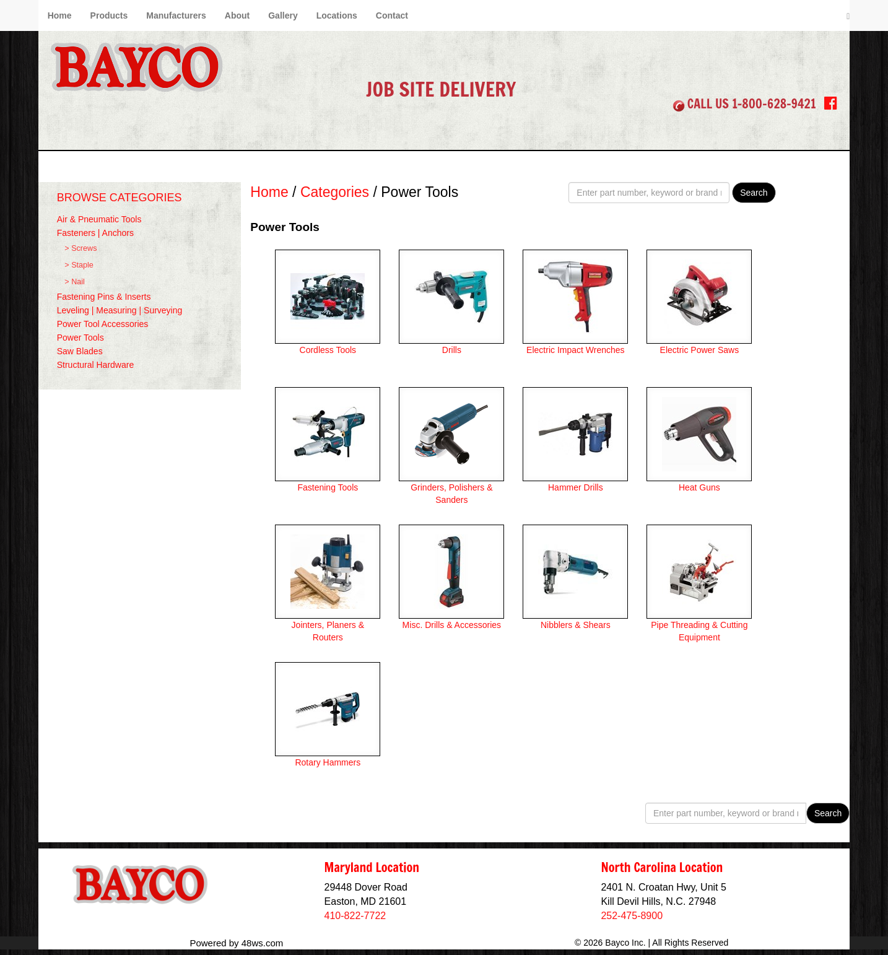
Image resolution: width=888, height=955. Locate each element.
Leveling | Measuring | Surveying (120, 310)
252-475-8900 (632, 915)
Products (109, 15)
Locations (336, 15)
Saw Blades (80, 351)
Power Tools (80, 337)
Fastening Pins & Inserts (104, 297)
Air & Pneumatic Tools (99, 219)
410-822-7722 (355, 915)
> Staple (79, 265)
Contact (392, 15)
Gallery (282, 15)
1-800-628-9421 (774, 104)
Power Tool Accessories (103, 324)
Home (60, 15)
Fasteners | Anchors (95, 233)
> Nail (74, 281)
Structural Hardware (95, 365)
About (237, 15)
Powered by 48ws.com (236, 943)
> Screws (80, 248)
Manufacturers (176, 15)
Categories (334, 192)
